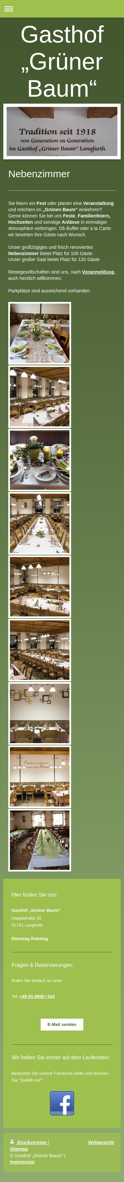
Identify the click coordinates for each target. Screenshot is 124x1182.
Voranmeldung (98, 272)
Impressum (22, 1162)
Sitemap (19, 1149)
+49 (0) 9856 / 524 (37, 996)
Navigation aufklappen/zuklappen (62, 9)
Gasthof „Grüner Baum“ (61, 61)
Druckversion (29, 1142)
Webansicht (101, 1142)
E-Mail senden (62, 1024)
